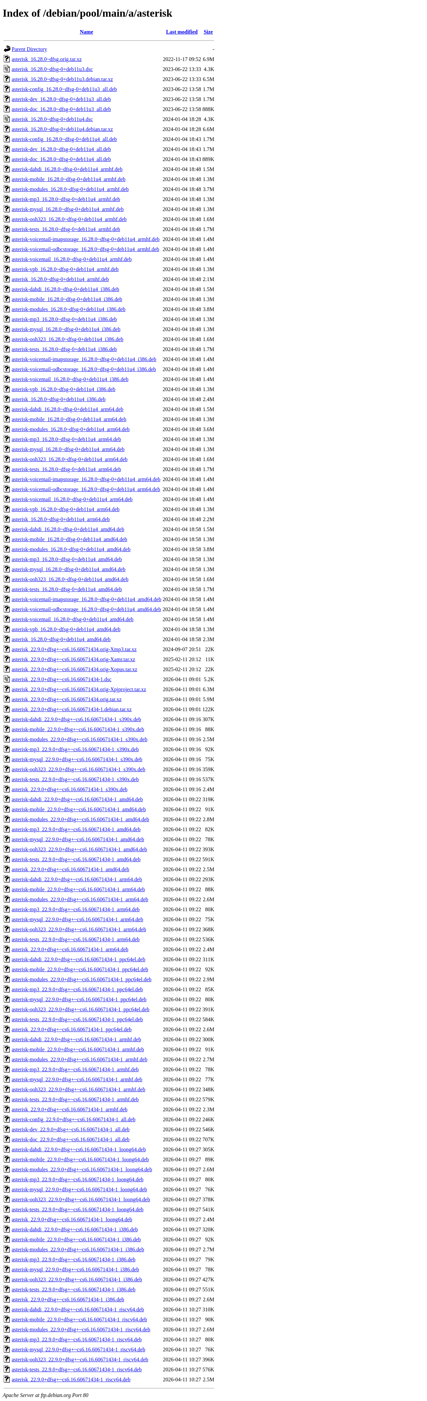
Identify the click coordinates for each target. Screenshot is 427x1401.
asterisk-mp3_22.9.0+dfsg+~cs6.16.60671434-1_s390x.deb (75, 749)
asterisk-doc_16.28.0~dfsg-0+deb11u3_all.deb (61, 109)
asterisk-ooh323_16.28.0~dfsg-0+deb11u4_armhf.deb (69, 219)
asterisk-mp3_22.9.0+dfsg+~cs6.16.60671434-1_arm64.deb (76, 909)
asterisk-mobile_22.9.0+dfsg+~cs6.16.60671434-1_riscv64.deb (79, 1319)
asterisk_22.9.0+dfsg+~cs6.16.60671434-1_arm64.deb (70, 949)
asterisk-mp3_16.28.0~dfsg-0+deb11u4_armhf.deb (66, 199)
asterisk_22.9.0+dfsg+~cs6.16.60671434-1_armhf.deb (69, 1109)
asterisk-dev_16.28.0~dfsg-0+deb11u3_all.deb (61, 99)
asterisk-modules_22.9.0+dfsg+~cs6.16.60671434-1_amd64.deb (80, 819)
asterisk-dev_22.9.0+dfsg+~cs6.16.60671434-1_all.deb (70, 1129)
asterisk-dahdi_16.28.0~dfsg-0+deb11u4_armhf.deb (67, 169)
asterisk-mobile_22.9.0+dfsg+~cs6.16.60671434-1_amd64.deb (79, 809)
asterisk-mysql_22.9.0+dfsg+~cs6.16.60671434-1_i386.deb (75, 1269)
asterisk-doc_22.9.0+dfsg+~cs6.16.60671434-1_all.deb (70, 1139)
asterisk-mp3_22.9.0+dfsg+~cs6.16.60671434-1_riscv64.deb (77, 1339)
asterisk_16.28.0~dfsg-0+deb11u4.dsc (52, 119)
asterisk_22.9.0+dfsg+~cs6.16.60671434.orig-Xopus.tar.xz (74, 669)
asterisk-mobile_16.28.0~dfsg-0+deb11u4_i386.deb (67, 299)
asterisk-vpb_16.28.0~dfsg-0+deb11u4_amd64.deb (66, 629)
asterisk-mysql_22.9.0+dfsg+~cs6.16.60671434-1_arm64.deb (77, 919)
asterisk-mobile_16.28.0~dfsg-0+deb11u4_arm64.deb (69, 419)
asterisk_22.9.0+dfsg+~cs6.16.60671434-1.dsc (61, 679)
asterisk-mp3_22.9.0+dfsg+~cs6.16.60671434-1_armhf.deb (75, 1069)
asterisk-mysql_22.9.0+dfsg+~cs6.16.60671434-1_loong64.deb (79, 1189)
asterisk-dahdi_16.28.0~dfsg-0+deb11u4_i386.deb (65, 289)
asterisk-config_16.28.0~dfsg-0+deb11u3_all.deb (64, 89)
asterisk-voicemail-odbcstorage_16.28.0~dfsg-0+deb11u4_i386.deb (84, 369)
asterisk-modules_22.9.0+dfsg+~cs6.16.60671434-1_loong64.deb (82, 1169)
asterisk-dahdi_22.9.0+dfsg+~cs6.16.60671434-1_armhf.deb (76, 1039)
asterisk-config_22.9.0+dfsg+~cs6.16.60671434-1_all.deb (73, 1119)
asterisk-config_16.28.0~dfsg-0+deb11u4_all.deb (64, 139)
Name (86, 32)
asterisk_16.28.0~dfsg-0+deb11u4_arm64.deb (61, 519)
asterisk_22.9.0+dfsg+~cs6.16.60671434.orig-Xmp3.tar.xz (74, 649)
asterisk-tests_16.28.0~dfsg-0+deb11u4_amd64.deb (67, 589)
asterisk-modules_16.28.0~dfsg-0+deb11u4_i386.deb (68, 309)
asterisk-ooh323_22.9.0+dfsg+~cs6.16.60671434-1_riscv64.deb (80, 1359)
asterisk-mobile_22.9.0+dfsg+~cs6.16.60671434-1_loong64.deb (80, 1159)
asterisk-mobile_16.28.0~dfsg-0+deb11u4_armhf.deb (68, 179)
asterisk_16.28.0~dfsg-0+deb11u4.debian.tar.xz (62, 129)
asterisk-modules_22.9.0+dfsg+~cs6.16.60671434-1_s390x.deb (79, 739)
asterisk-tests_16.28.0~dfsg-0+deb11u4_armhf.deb (66, 229)
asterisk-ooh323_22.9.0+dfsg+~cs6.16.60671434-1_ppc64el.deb (80, 1009)
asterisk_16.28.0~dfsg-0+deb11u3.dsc (52, 69)
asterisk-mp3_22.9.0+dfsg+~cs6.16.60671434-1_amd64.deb (76, 829)
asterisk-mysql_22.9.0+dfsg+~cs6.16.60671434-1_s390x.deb (77, 759)
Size (208, 32)
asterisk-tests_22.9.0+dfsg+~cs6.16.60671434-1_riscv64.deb (77, 1369)
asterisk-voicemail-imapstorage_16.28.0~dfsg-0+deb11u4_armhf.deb (85, 239)
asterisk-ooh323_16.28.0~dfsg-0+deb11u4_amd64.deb (70, 579)
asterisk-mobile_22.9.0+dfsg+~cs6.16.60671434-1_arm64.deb (78, 889)
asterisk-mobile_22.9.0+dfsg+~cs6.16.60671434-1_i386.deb (76, 1239)
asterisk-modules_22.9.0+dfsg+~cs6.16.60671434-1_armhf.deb (79, 1059)
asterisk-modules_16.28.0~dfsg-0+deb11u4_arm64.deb (70, 429)
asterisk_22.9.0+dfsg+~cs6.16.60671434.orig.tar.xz (66, 699)
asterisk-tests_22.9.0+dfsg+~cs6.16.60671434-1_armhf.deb (75, 1099)
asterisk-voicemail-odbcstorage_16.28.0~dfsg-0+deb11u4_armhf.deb (85, 249)
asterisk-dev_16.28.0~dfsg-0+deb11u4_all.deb (61, 149)
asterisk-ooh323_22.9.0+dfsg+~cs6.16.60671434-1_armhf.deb (78, 1089)
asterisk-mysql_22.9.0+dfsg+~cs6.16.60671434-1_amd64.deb (78, 839)
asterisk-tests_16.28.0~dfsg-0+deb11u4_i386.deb (64, 349)
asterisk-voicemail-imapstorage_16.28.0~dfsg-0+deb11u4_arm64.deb (86, 479)
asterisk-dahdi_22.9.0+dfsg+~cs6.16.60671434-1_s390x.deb (76, 719)
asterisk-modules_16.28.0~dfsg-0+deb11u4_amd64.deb (71, 549)
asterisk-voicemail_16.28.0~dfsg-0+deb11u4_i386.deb (70, 379)
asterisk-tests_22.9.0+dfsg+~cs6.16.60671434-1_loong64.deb (77, 1209)
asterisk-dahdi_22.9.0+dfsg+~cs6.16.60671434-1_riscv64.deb (78, 1309)
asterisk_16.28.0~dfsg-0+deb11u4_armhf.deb (60, 279)
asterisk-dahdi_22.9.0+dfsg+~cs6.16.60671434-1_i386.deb (75, 1229)
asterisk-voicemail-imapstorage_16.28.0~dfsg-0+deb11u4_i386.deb (84, 359)
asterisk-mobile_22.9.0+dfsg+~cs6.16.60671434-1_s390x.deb (78, 729)
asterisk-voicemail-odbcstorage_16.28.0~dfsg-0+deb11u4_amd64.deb (86, 609)
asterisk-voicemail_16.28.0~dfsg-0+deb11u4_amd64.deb (72, 619)
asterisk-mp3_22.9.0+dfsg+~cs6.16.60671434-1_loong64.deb (77, 1179)
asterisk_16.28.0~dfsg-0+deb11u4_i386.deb (59, 399)
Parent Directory (29, 49)
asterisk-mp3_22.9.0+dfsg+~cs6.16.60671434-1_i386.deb (73, 1259)
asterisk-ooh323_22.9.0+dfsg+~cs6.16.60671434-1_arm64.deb (79, 929)
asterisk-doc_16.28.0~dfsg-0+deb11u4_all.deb (61, 159)
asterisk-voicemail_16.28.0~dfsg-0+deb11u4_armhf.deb (72, 259)
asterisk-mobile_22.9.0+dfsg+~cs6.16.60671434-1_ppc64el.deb (80, 969)
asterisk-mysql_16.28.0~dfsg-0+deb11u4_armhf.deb (68, 209)
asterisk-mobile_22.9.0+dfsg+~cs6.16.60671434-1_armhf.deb (78, 1049)
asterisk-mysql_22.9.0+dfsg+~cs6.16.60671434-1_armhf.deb (77, 1079)
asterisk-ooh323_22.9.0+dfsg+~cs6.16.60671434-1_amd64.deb (79, 849)
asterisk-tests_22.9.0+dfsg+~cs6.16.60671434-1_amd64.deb (76, 859)
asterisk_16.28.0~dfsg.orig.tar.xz (47, 59)
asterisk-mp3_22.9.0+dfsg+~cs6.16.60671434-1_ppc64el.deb (77, 989)
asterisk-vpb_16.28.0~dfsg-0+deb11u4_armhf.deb (65, 269)
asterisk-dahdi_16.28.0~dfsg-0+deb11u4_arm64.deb (67, 409)
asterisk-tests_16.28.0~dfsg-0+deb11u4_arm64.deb (66, 469)
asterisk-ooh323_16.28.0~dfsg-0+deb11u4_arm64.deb (69, 459)
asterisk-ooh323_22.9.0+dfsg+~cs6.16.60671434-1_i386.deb (77, 1279)
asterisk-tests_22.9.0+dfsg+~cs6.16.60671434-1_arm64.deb (76, 939)
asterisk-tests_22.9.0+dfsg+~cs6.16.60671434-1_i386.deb (73, 1289)
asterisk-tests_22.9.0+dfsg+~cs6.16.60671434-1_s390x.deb (75, 779)
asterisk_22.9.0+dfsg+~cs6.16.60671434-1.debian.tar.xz (72, 709)
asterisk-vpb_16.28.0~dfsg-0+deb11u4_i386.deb (63, 389)
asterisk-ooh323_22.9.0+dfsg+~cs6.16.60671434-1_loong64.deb (81, 1199)
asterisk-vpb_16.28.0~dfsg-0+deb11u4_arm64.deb (65, 509)
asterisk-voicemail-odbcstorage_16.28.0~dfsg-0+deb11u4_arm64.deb (86, 489)
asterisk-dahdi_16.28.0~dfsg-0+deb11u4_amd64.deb (68, 529)
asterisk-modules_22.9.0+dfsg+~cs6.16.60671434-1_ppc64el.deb (81, 979)
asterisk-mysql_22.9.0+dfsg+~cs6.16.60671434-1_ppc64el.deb (79, 999)
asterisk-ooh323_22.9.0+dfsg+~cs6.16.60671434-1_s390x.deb (78, 769)
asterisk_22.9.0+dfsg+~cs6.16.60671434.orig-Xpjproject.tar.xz (79, 689)
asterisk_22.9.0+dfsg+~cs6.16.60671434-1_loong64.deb (72, 1219)
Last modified (182, 32)
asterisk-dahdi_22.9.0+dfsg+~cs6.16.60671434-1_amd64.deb (77, 799)
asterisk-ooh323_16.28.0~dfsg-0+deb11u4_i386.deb (67, 339)
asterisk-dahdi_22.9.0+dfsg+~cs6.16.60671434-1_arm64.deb (77, 879)
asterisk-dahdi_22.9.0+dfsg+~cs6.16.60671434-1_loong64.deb (79, 1149)
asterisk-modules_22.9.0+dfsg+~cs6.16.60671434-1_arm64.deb (80, 899)
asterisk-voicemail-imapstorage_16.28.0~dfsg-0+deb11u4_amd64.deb (86, 599)
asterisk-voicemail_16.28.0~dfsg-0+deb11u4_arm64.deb (72, 499)
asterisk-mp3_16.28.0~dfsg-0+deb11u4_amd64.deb (67, 559)
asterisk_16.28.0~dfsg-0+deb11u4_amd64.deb (61, 639)
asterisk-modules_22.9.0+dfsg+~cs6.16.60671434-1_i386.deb (78, 1249)
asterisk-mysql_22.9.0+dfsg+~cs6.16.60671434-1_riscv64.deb (78, 1349)
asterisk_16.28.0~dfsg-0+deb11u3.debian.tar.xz (62, 79)
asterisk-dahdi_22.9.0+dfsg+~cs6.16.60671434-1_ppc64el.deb (78, 959)
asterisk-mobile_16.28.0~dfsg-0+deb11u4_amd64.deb (69, 539)
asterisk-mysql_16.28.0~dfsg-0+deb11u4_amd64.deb (68, 569)
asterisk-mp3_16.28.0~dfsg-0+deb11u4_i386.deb (64, 319)
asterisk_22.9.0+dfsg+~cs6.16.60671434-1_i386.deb (68, 1299)
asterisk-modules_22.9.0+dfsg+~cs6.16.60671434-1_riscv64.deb (81, 1329)
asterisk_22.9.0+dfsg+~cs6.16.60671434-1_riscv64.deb (71, 1379)
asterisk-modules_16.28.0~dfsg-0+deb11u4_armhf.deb (70, 189)
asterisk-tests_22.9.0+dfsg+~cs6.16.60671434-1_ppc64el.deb (77, 1019)
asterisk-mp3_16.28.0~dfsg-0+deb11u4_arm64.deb (66, 439)
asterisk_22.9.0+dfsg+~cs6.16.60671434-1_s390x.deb (69, 789)
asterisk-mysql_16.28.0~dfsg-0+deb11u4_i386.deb (66, 329)
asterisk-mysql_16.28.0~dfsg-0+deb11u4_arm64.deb (68, 449)
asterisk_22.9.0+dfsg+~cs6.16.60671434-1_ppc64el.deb (72, 1029)
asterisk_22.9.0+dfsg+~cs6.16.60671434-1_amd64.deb (70, 869)
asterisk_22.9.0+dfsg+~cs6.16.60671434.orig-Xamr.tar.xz (73, 659)
